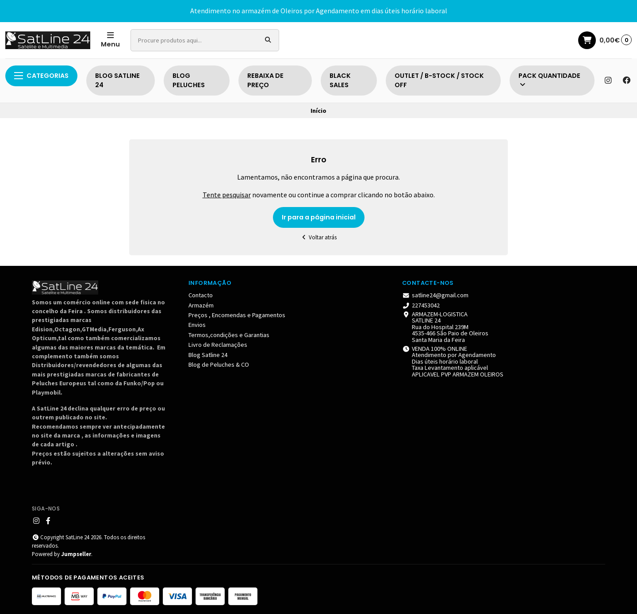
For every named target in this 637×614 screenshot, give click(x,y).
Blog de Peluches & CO (218, 364)
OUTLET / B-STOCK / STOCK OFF (439, 80)
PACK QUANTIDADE (549, 79)
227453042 (421, 305)
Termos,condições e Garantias (228, 335)
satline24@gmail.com (435, 295)
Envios (197, 325)
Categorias (41, 75)
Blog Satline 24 (207, 355)
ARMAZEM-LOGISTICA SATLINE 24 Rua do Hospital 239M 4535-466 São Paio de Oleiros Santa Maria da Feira (445, 327)
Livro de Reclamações (217, 345)
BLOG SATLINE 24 (117, 80)
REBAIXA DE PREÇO (265, 80)
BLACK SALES (340, 80)
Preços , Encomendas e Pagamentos (236, 315)
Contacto (200, 295)
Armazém (201, 305)
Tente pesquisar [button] (227, 194)
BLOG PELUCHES (189, 80)
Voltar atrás (318, 237)
